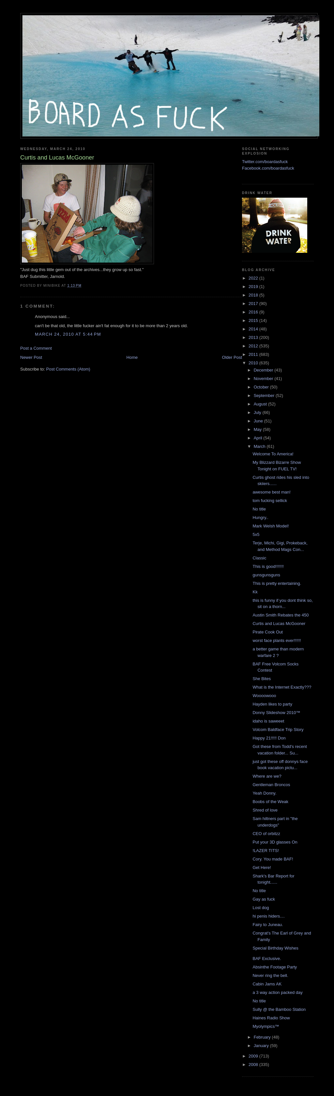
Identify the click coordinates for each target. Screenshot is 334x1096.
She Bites (261, 678)
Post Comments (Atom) (68, 369)
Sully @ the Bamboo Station (279, 1009)
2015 (254, 320)
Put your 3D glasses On (274, 842)
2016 (254, 312)
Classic (259, 558)
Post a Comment (36, 348)
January (262, 1045)
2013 (254, 337)
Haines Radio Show (271, 1017)
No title (259, 509)
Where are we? (266, 776)
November (264, 378)
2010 (254, 362)
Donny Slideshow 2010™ (276, 712)
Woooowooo (264, 695)
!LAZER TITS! (265, 850)
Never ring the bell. (270, 975)
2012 (254, 345)
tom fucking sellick (269, 500)
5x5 (255, 534)
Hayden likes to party (272, 704)
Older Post (232, 357)
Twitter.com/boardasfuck (265, 161)
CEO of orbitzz (266, 833)
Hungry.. (260, 517)
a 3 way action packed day (277, 992)
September (265, 395)
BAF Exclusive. (266, 958)
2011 (254, 354)
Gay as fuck (263, 899)
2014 (254, 329)
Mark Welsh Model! (270, 526)
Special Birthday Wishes (275, 948)
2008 (254, 1064)
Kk (254, 591)
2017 (254, 303)
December (264, 370)
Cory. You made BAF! (272, 859)
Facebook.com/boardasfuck (268, 168)
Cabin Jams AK (266, 984)
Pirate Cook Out (267, 632)
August (261, 404)
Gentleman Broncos (271, 784)
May (258, 429)
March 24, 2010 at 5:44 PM (68, 334)
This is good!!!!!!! (267, 566)
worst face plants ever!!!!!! (276, 640)
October (262, 387)
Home (132, 357)
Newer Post (31, 357)
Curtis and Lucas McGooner (278, 623)
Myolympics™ (265, 1026)
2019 (254, 286)
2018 (254, 295)
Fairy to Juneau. (267, 924)
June (259, 421)
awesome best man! (271, 492)
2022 (254, 278)
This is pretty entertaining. (276, 583)
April (259, 437)
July (258, 412)
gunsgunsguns (266, 574)
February (263, 1037)
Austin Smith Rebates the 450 (280, 615)
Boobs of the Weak (270, 801)
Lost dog (260, 907)
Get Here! (261, 867)
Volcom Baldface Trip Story (277, 729)
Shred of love (265, 810)
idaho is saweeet (268, 721)
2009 (254, 1056)
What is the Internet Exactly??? (281, 687)
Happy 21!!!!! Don (268, 738)
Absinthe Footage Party (274, 967)
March (260, 446)
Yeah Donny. (264, 793)
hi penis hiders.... (268, 916)
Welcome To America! (272, 453)
